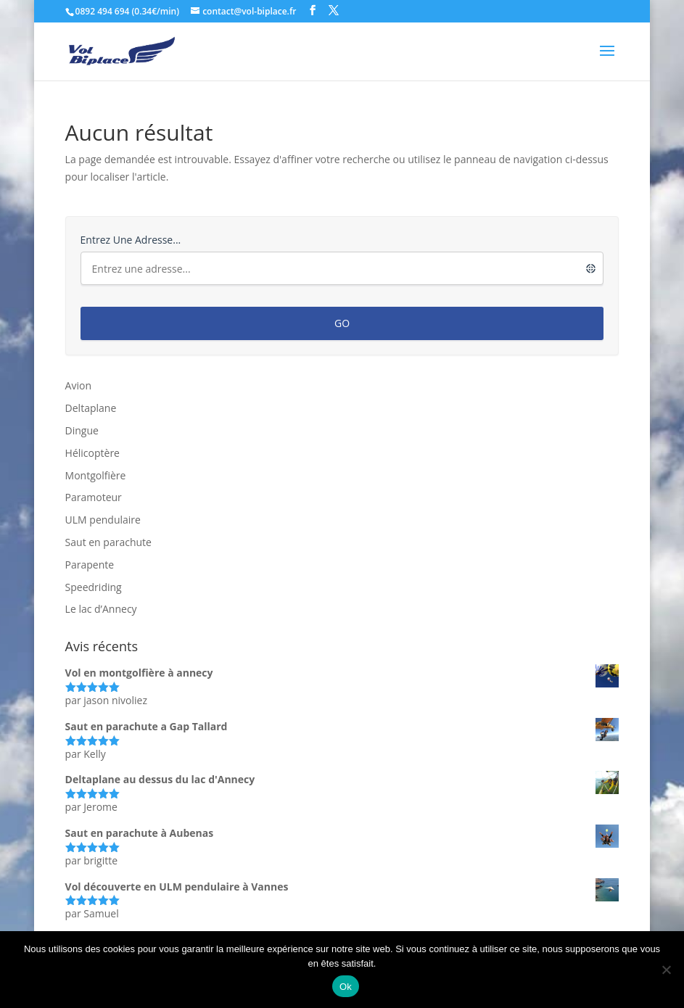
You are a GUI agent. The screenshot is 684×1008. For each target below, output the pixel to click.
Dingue (82, 430)
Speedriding (93, 587)
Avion (78, 385)
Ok (345, 986)
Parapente (90, 564)
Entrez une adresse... (131, 240)
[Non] (666, 969)
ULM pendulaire (103, 519)
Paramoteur (93, 497)
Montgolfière (95, 475)
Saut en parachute (108, 542)
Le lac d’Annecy (101, 609)
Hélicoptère (92, 453)
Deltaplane (91, 408)
